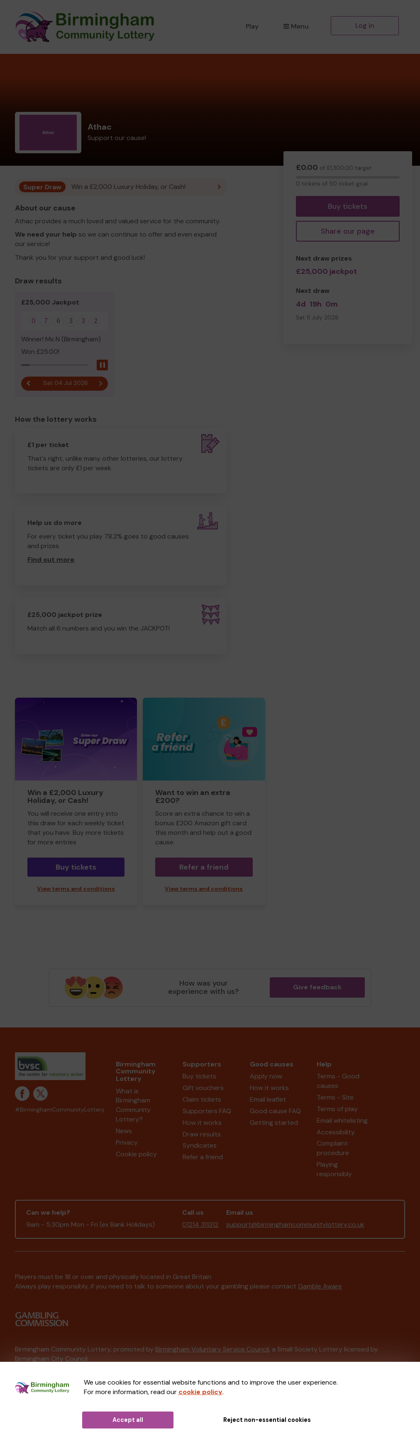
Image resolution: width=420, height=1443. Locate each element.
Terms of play (337, 1109)
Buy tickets (347, 206)
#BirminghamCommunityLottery (60, 1109)
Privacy (127, 1142)
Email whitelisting (342, 1120)
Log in (364, 25)
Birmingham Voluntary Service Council (212, 1349)
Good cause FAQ (275, 1111)
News (124, 1130)
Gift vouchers (203, 1087)
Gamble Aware (320, 1286)
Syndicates (200, 1145)
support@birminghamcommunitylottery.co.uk (295, 1224)
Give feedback (317, 987)
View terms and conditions (76, 888)
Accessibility (336, 1132)
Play (252, 26)
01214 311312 (200, 1224)
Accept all (127, 1420)
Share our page (348, 231)
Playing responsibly (334, 1169)
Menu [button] (296, 26)
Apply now (266, 1076)
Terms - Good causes (338, 1081)
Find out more (50, 559)
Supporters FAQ (207, 1111)
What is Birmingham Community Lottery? (133, 1105)
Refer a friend (204, 867)
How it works (202, 1122)
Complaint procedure (333, 1148)
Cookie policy (136, 1154)
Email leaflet (268, 1099)
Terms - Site (335, 1097)
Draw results (202, 1134)
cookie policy (200, 1391)
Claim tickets (202, 1099)
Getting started (274, 1122)
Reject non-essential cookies (267, 1420)
